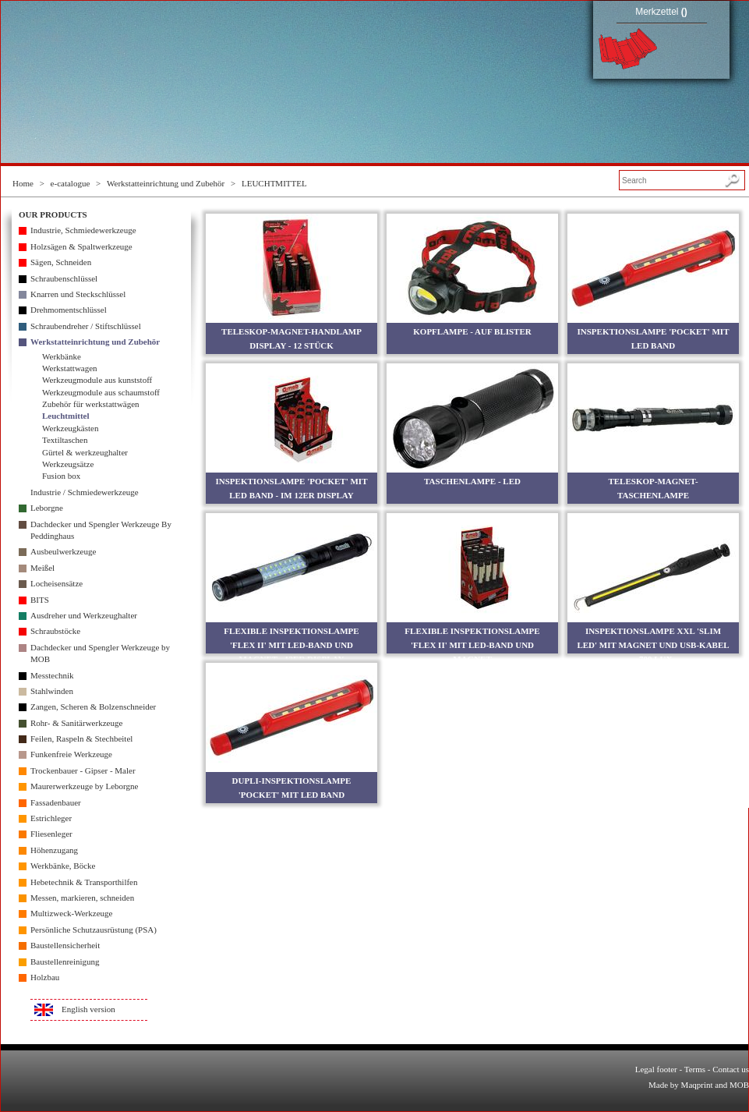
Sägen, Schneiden (60, 262)
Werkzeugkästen (70, 428)
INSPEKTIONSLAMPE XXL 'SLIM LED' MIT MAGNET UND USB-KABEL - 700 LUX (653, 645)
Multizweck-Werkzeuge (71, 913)
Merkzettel (661, 11)
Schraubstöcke (55, 631)
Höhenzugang (54, 850)
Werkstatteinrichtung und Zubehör (165, 183)
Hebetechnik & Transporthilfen (83, 882)
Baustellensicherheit (65, 945)
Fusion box (61, 475)
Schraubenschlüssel (63, 278)
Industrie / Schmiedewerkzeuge (84, 492)
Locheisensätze (56, 583)
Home (23, 183)
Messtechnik (52, 675)
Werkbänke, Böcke (62, 865)
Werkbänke (61, 356)
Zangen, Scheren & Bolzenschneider (93, 706)
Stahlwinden (51, 691)
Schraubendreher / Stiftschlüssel (85, 326)
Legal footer (656, 1069)
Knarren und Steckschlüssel (77, 294)
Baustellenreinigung (65, 961)
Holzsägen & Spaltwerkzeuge (81, 246)
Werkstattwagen (69, 368)
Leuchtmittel (65, 415)
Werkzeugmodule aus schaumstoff (101, 392)
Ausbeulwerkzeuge (63, 551)
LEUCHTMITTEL (274, 183)
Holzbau (44, 977)
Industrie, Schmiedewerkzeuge (83, 230)
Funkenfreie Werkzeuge (71, 754)
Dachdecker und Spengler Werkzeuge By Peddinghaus (100, 529)
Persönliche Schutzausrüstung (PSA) (93, 929)
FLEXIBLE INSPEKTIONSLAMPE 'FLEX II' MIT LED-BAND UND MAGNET (472, 645)
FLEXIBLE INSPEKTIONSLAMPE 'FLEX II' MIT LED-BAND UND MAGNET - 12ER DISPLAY (291, 645)
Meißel (42, 567)
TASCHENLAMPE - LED (472, 481)
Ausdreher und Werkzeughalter (83, 615)
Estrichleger (51, 818)
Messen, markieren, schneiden (82, 897)
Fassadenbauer (55, 802)
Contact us (730, 1069)
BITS (39, 599)
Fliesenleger (51, 833)
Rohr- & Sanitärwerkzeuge (76, 723)
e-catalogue (70, 183)
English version (88, 1009)
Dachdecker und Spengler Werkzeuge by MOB (100, 653)
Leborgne (46, 507)
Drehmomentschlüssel (68, 309)
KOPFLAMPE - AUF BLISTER (472, 331)
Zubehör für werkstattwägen (91, 404)
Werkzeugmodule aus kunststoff (97, 379)
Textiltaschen (65, 439)
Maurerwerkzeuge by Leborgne (84, 786)
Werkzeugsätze (68, 464)
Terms (694, 1069)
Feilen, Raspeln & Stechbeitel (81, 738)
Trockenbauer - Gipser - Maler (83, 770)
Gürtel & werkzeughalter (85, 452)
